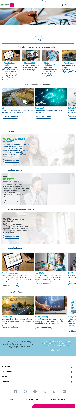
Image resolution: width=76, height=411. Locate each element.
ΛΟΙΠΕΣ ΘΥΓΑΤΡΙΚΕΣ (32, 399)
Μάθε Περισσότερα (10, 117)
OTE (11, 399)
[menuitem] (15, 391)
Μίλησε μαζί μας (57, 350)
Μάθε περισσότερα (11, 161)
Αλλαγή (38, 40)
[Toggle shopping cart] (69, 4)
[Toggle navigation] (73, 4)
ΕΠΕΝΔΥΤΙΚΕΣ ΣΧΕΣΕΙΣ (58, 399)
